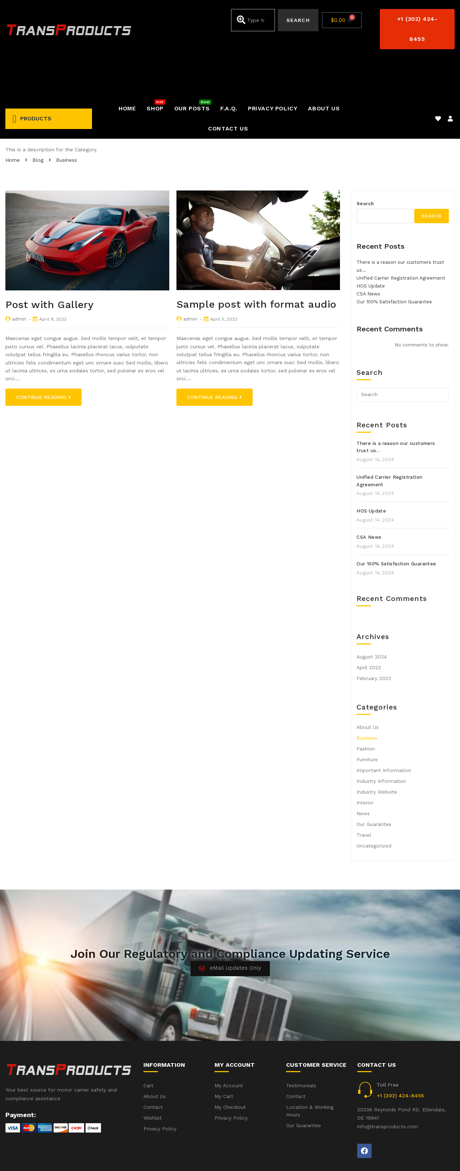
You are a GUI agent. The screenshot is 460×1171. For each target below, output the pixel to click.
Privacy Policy (438, 1156)
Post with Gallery (49, 264)
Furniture (367, 719)
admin (19, 278)
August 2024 (371, 616)
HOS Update (370, 245)
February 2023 (373, 638)
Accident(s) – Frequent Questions (369, 1156)
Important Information (383, 730)
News (363, 773)
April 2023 (368, 627)
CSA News (368, 253)
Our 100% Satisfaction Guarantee (394, 261)
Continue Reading (43, 357)
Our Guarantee (373, 784)
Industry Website (376, 751)
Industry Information (381, 741)
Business (366, 698)
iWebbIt (59, 1156)
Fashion (365, 708)
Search (365, 163)
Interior (365, 762)
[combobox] (253, 20)
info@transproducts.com (387, 1086)
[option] (87, 200)
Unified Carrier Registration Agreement (400, 237)
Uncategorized (373, 805)
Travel (363, 795)
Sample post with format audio (256, 264)
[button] (417, 29)
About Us (367, 687)
